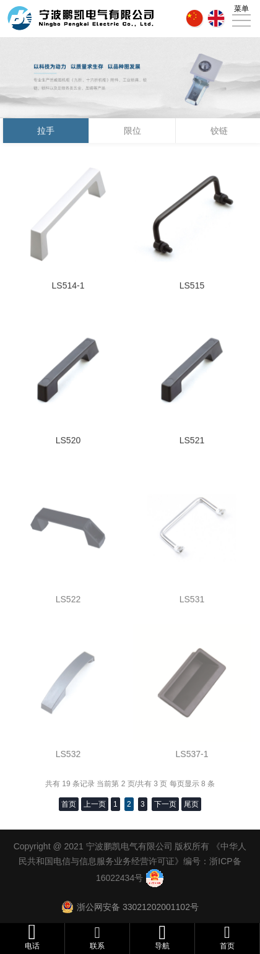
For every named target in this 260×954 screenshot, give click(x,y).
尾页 (191, 804)
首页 (68, 804)
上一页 (95, 804)
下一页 (165, 804)
